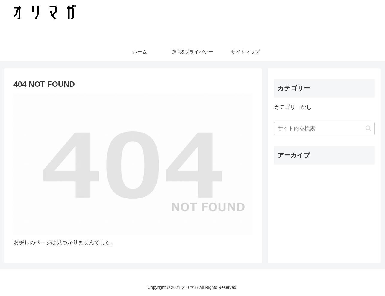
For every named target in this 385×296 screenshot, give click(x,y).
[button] (368, 128)
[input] (324, 128)
